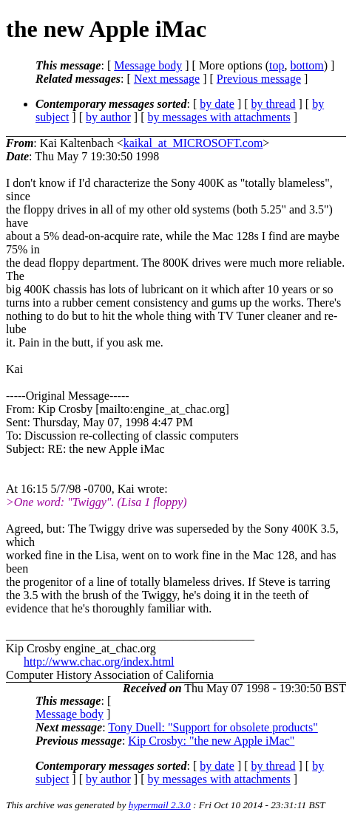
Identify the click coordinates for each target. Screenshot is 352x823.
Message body (148, 65)
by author (108, 117)
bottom (306, 65)
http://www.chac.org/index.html (99, 661)
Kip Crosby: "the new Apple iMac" (211, 740)
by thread (273, 104)
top (276, 65)
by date (217, 104)
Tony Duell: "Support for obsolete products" (212, 727)
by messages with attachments (219, 117)
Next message (167, 78)
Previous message (259, 78)
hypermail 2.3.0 (160, 804)
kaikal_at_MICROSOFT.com (193, 143)
